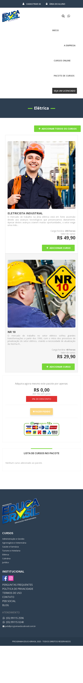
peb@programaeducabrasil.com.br (19, 626)
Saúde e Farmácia (10, 546)
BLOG (5, 605)
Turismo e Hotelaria (11, 550)
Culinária (6, 558)
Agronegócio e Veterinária (14, 542)
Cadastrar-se (32, 4)
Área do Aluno (55, 4)
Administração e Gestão (13, 538)
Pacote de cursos (64, 75)
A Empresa (69, 45)
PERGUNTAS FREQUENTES (17, 584)
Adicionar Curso (58, 247)
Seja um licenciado (64, 90)
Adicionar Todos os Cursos (57, 128)
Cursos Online (62, 60)
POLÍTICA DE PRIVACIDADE (17, 589)
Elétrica (5, 554)
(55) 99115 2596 (13, 618)
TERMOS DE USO (12, 593)
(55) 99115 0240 (13, 622)
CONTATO (8, 597)
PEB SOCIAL (9, 601)
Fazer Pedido (41, 411)
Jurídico (5, 562)
